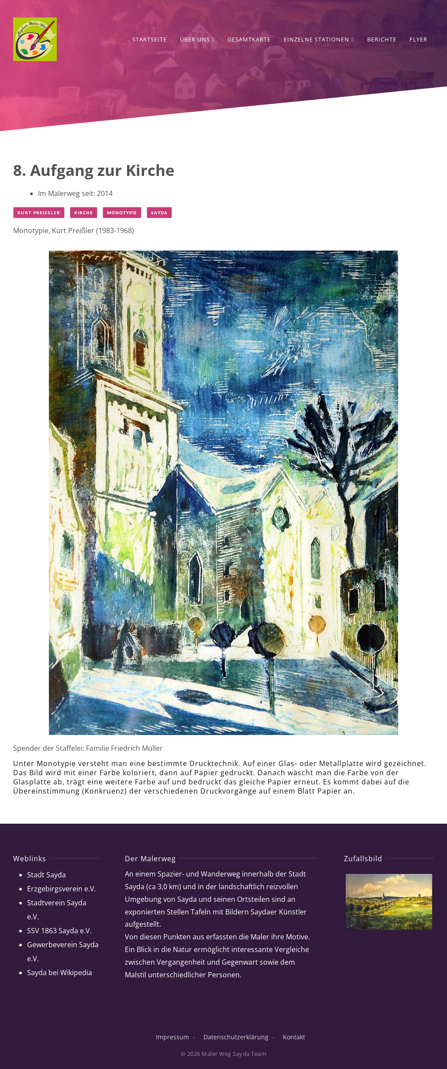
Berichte (381, 39)
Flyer (418, 39)
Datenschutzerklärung (235, 1037)
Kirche (83, 213)
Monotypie (122, 213)
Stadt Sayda (46, 875)
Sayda (159, 213)
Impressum (172, 1037)
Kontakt (294, 1037)
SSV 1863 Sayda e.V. (59, 930)
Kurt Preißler (38, 213)
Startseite (149, 39)
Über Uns (197, 39)
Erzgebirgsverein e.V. (61, 889)
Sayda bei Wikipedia (59, 972)
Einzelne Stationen (319, 39)
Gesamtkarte (249, 39)
